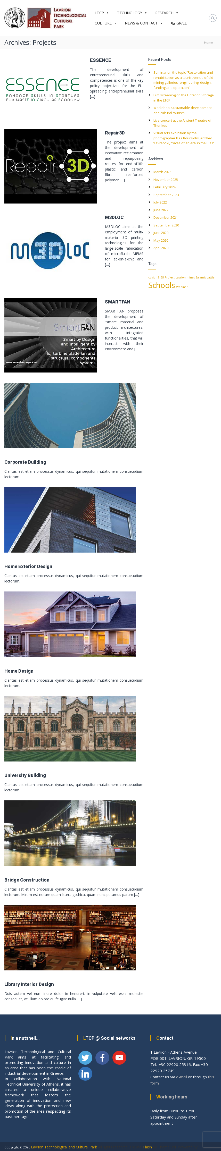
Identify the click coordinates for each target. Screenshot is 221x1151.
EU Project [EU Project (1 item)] (167, 277)
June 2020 (160, 232)
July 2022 (160, 202)
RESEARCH (167, 13)
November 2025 (165, 179)
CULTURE (106, 23)
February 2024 (164, 187)
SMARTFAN (117, 301)
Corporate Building (25, 462)
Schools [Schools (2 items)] (161, 285)
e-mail (181, 1076)
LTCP (102, 13)
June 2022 (160, 210)
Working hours (171, 1096)
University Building (25, 775)
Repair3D (115, 133)
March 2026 (162, 172)
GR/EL (181, 23)
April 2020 (160, 248)
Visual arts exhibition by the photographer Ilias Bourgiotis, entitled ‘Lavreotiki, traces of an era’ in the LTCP (183, 138)
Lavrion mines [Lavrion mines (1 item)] (185, 277)
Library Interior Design (29, 984)
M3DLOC (114, 217)
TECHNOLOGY (132, 13)
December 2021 (165, 217)
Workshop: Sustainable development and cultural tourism (182, 110)
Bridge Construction (27, 880)
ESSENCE (100, 60)
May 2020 (160, 240)
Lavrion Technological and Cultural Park (64, 1147)
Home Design (19, 671)
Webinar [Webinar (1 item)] (182, 287)
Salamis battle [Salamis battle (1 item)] (205, 277)
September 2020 (166, 225)
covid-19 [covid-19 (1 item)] (153, 277)
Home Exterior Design (28, 566)
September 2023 (166, 194)
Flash (147, 1147)
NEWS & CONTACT (144, 23)
